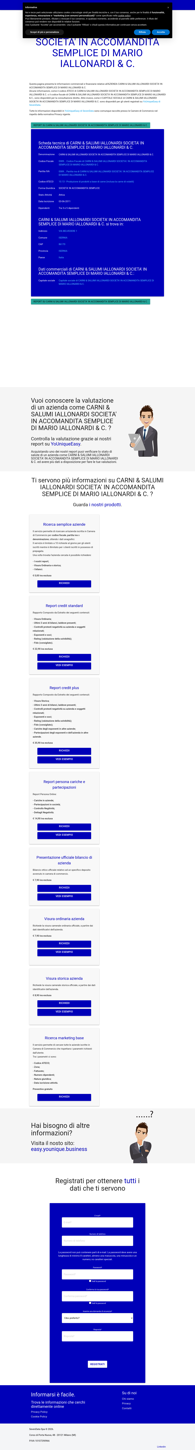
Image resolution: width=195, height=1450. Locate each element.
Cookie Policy (39, 1416)
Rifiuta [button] (142, 32)
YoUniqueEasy (65, 444)
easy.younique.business (59, 1149)
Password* (97, 1268)
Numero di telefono (98, 1234)
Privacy (126, 1403)
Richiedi (64, 583)
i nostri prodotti (104, 504)
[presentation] (97, 1352)
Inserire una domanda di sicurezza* (97, 1311)
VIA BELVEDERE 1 (68, 231)
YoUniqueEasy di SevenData (79, 111)
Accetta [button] (161, 32)
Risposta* (97, 1330)
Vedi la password (99, 1281)
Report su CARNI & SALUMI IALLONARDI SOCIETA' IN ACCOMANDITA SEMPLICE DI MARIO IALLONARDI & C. (90, 125)
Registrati (97, 1364)
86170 (62, 244)
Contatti (126, 1408)
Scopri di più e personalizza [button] (44, 32)
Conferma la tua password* (97, 1289)
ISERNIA (63, 237)
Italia (61, 257)
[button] (168, 7)
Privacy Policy (39, 1411)
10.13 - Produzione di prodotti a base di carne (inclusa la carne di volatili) (96, 181)
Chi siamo (128, 1398)
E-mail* (97, 1216)
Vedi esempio (64, 665)
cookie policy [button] (124, 15)
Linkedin (161, 1446)
